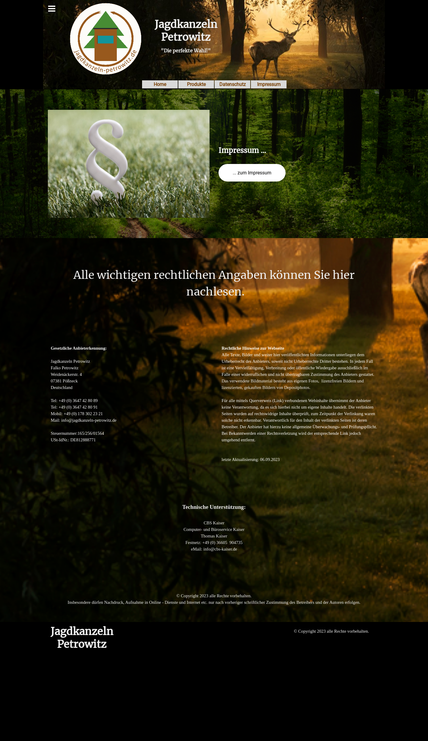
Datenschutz (232, 84)
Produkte (196, 84)
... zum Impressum (252, 173)
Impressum (269, 84)
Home (160, 84)
